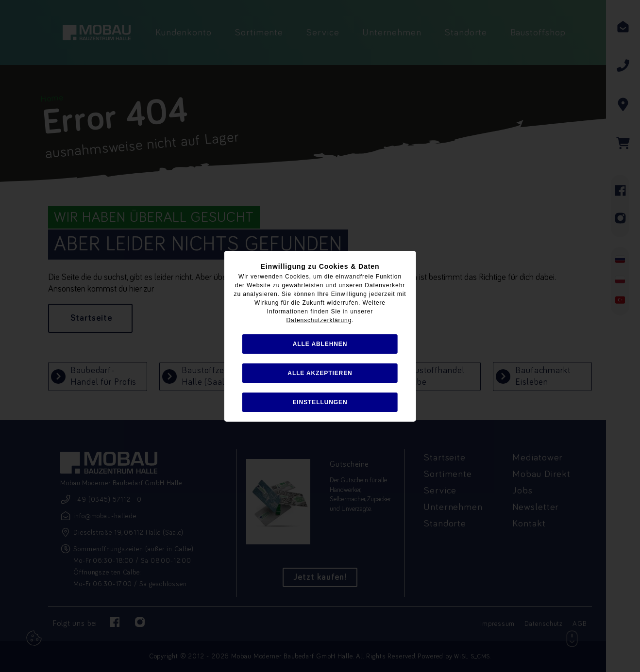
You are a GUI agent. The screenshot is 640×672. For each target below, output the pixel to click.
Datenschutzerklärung (319, 320)
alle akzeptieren (319, 373)
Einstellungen (319, 402)
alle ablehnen (320, 344)
